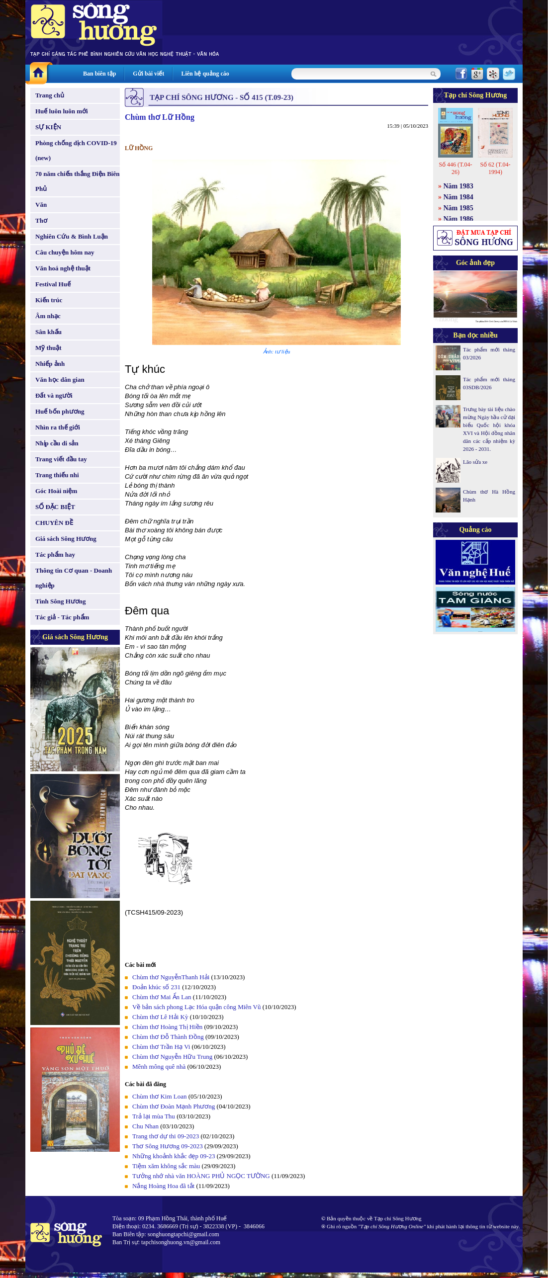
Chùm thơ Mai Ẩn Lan (161, 997)
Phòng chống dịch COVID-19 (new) (76, 150)
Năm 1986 (458, 219)
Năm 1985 (458, 208)
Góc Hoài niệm (56, 491)
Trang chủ (49, 95)
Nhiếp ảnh (50, 363)
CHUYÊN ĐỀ (54, 522)
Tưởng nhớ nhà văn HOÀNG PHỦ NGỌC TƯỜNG (201, 1176)
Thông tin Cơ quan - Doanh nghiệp (73, 578)
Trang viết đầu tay (61, 459)
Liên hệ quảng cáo (205, 73)
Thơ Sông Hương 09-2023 (167, 1146)
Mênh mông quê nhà (158, 1066)
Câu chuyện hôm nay (64, 252)
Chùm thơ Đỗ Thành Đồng (168, 1036)
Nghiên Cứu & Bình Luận (71, 236)
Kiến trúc (48, 300)
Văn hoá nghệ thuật (63, 268)
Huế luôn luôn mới (61, 111)
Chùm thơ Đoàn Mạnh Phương (173, 1106)
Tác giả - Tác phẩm (62, 617)
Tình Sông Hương (60, 601)
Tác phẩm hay (55, 554)
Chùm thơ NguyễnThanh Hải (170, 977)
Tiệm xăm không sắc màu (166, 1166)
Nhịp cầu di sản (57, 443)
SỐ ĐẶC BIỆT (55, 507)
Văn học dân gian (60, 379)
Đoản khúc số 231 (156, 987)
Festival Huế (53, 284)
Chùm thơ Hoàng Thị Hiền (167, 1026)
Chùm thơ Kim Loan (159, 1096)
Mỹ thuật (48, 347)
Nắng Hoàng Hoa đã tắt (163, 1186)
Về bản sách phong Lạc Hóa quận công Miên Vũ (196, 1007)
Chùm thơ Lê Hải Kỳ (160, 1017)
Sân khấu (48, 332)
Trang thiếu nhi (57, 475)
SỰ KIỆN (48, 127)
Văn (41, 204)
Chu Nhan (145, 1126)
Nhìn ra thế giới (57, 427)
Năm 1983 (458, 186)
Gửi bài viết (148, 73)
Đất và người (54, 395)
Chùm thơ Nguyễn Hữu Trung (172, 1056)
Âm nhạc (48, 316)
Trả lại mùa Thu (153, 1116)
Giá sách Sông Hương (65, 538)
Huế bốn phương (60, 411)
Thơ (41, 220)
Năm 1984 (458, 197)
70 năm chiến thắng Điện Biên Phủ (77, 181)
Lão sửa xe (475, 462)
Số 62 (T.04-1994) (495, 168)
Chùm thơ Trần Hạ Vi (161, 1046)
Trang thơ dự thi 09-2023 (165, 1136)
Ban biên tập (99, 73)
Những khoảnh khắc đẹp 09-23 (173, 1156)
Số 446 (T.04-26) (455, 168)
